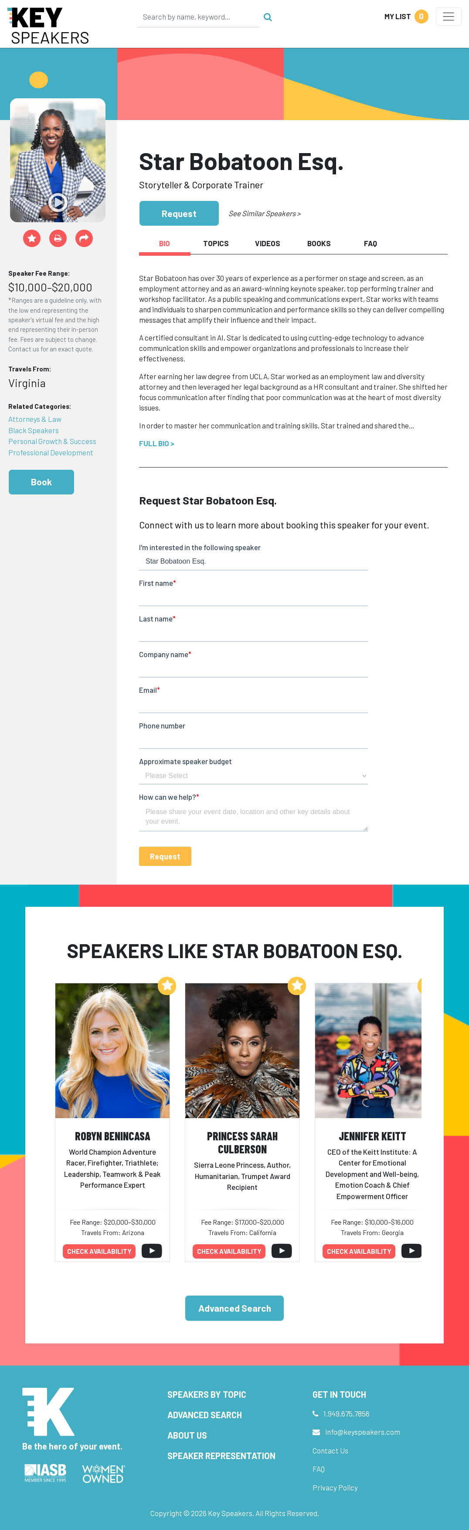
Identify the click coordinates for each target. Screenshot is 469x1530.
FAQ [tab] (370, 243)
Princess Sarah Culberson (242, 1142)
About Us (187, 1435)
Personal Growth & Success (52, 441)
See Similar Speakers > (264, 213)
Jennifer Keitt (372, 1135)
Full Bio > (156, 443)
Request (179, 213)
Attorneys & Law (34, 418)
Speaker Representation (221, 1455)
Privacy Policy (335, 1487)
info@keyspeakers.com (362, 1431)
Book (41, 481)
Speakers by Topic (206, 1394)
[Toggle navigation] (449, 16)
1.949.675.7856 (346, 1413)
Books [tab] (319, 243)
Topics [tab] (216, 243)
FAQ (319, 1468)
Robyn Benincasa (112, 1135)
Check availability (99, 1251)
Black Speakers (33, 430)
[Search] (198, 16)
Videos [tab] (267, 243)
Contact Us (330, 1450)
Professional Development (50, 452)
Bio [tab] (164, 243)
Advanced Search (234, 1308)
